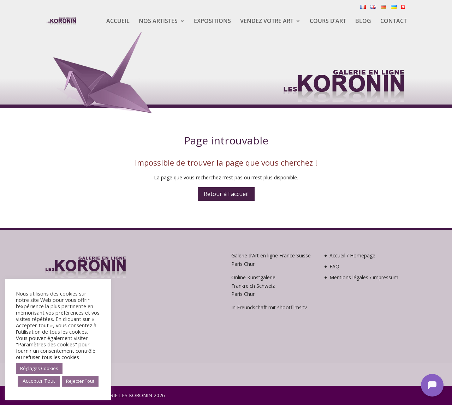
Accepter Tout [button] (39, 380)
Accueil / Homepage (352, 255)
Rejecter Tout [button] (80, 381)
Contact (393, 21)
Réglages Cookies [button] (39, 368)
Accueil (118, 21)
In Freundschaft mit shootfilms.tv (269, 307)
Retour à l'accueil (226, 194)
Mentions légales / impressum (363, 277)
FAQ (334, 266)
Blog (363, 21)
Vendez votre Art (266, 21)
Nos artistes (158, 21)
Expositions (212, 21)
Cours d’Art (328, 21)
